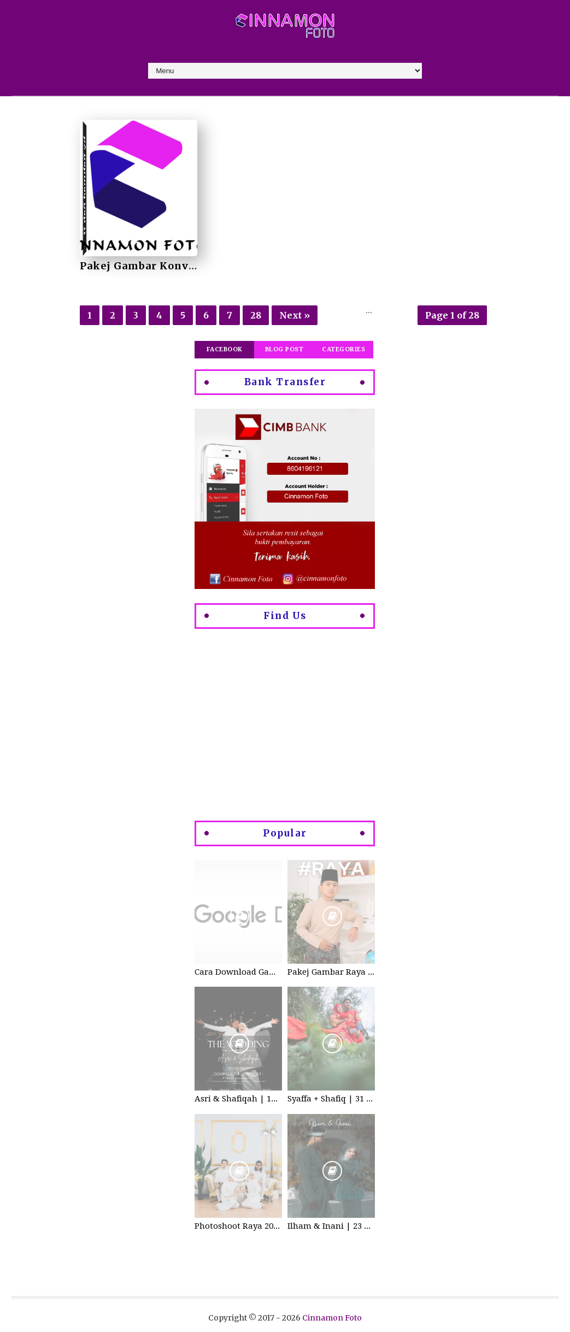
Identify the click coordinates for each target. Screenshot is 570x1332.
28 (255, 315)
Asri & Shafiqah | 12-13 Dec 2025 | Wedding (238, 1099)
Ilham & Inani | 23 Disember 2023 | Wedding (331, 1226)
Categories (343, 349)
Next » (294, 315)
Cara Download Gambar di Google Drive (238, 972)
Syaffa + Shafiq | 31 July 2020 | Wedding (331, 1099)
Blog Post (284, 349)
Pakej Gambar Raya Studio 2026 (331, 972)
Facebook (225, 349)
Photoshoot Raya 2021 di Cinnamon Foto (238, 1226)
